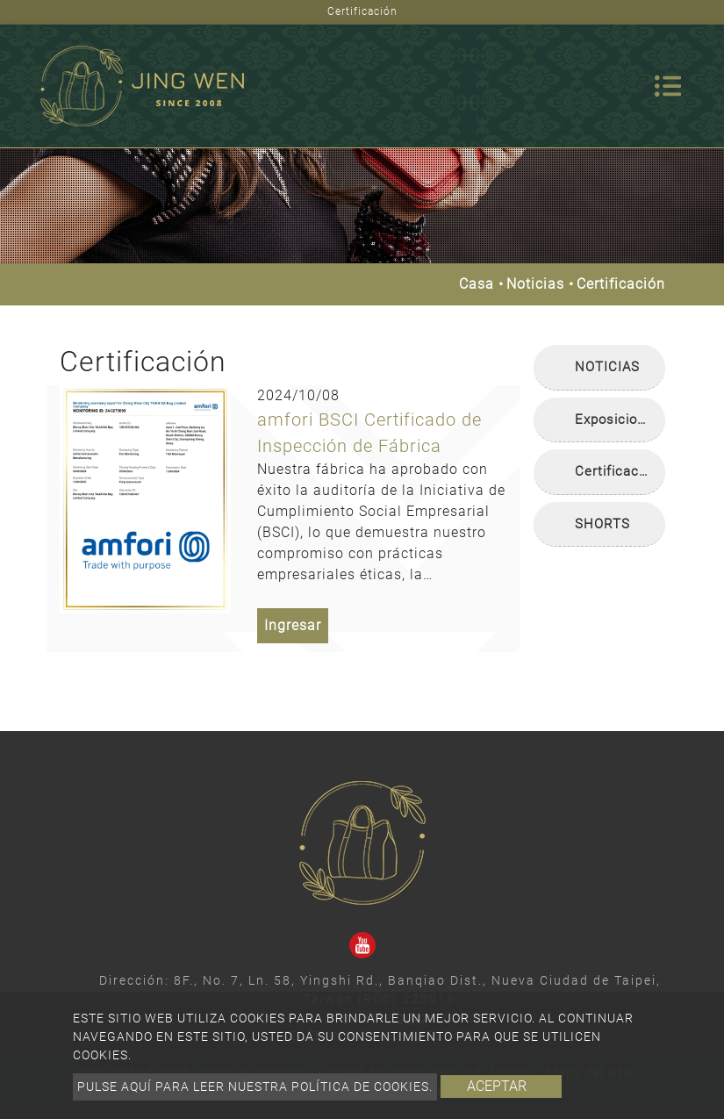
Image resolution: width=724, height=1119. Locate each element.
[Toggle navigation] (667, 86)
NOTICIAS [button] (607, 367)
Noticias (535, 284)
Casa (476, 284)
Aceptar (497, 1086)
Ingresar (292, 625)
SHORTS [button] (602, 524)
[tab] (599, 368)
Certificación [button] (616, 471)
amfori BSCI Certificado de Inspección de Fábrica (369, 432)
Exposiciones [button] (618, 419)
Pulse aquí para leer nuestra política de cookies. (255, 1087)
